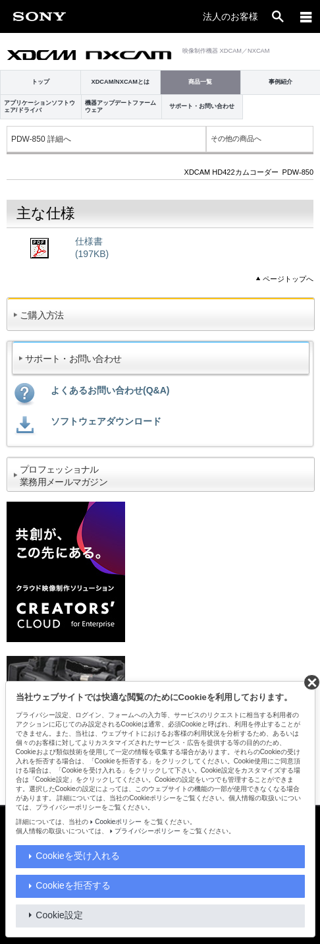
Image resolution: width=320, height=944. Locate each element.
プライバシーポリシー (147, 831)
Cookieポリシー (118, 821)
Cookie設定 (59, 915)
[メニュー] (306, 16)
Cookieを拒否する (73, 885)
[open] (277, 16)
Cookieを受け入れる (78, 855)
